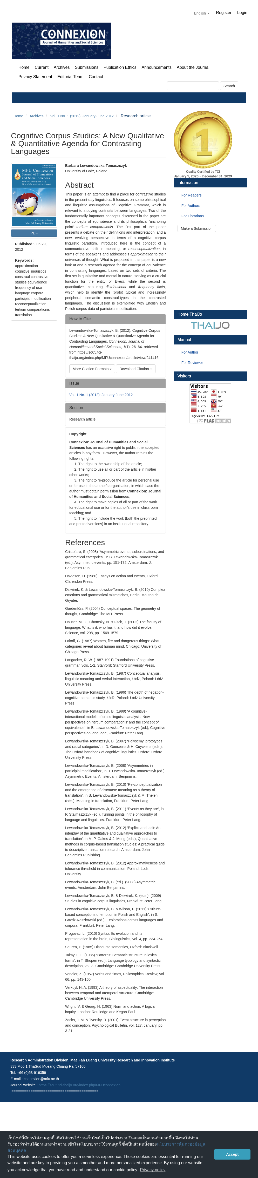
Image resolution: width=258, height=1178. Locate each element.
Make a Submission (197, 228)
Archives (62, 67)
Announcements (156, 67)
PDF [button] (34, 233)
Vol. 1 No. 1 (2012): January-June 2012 (81, 116)
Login (242, 12)
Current (42, 67)
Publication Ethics (120, 67)
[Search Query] (193, 86)
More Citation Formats (92, 369)
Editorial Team (70, 77)
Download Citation (135, 369)
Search (229, 86)
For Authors (190, 206)
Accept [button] (232, 1154)
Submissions (86, 67)
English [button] (201, 13)
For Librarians (192, 216)
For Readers (191, 195)
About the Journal (193, 67)
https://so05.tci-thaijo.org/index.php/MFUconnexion (79, 1085)
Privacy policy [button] (153, 1170)
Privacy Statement (35, 77)
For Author (189, 352)
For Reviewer (192, 363)
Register (224, 12)
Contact (96, 77)
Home (24, 67)
